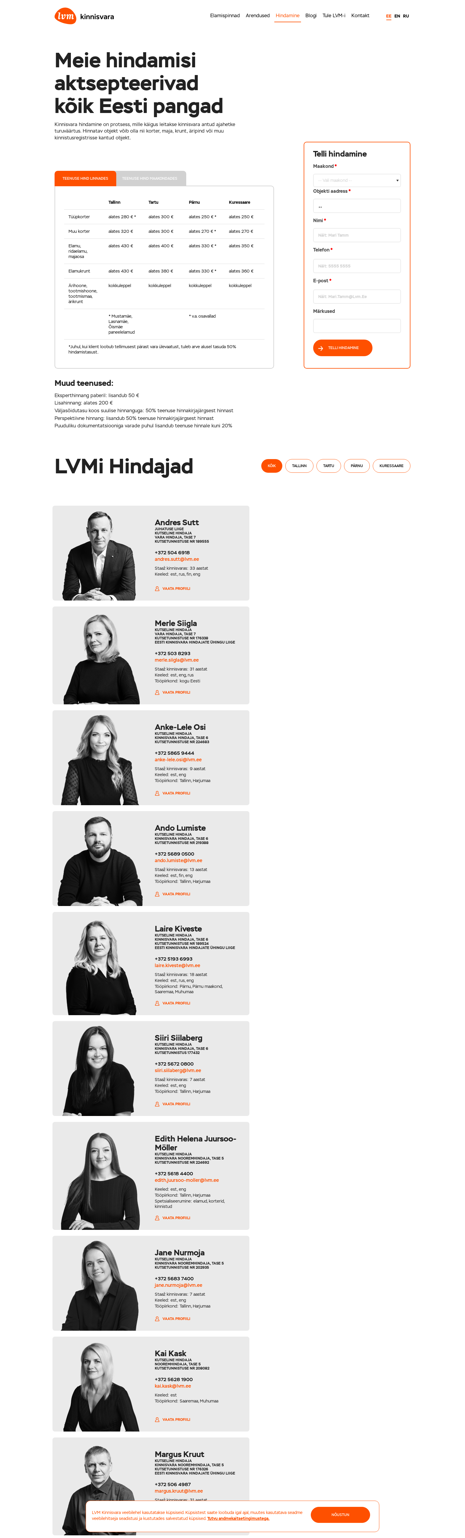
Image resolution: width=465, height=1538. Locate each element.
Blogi (311, 15)
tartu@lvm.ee (166, 1473)
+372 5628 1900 (164, 984)
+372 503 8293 (346, 557)
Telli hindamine (338, 348)
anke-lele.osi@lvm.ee (168, 663)
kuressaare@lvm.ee (343, 1473)
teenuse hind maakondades (151, 178)
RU (406, 16)
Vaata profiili (163, 595)
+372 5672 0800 (347, 757)
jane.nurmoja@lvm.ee (352, 877)
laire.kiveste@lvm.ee (168, 772)
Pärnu (357, 466)
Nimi (319, 220)
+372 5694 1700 (83, 1467)
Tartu (328, 466)
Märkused (324, 311)
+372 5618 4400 (164, 879)
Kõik (272, 466)
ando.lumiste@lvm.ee (352, 663)
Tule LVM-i (334, 15)
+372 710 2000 (168, 1467)
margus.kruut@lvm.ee (352, 999)
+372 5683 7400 (347, 870)
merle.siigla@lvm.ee (350, 563)
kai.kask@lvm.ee (163, 991)
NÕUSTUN (340, 1514)
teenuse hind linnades (86, 178)
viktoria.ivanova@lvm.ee (172, 1099)
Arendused (258, 15)
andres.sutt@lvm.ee (167, 559)
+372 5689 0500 (348, 656)
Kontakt (360, 15)
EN (397, 16)
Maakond (357, 248)
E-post (322, 281)
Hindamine (288, 15)
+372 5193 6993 (164, 765)
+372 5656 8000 (256, 1467)
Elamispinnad (225, 15)
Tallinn (299, 466)
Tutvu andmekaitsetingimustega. (238, 1518)
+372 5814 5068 (164, 1092)
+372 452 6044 (340, 1467)
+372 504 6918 (162, 553)
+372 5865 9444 (165, 656)
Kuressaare (392, 466)
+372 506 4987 (346, 993)
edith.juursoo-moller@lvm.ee (177, 886)
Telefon (323, 250)
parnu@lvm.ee (252, 1473)
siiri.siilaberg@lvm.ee (351, 764)
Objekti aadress (332, 191)
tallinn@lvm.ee (80, 1473)
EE (388, 16)
